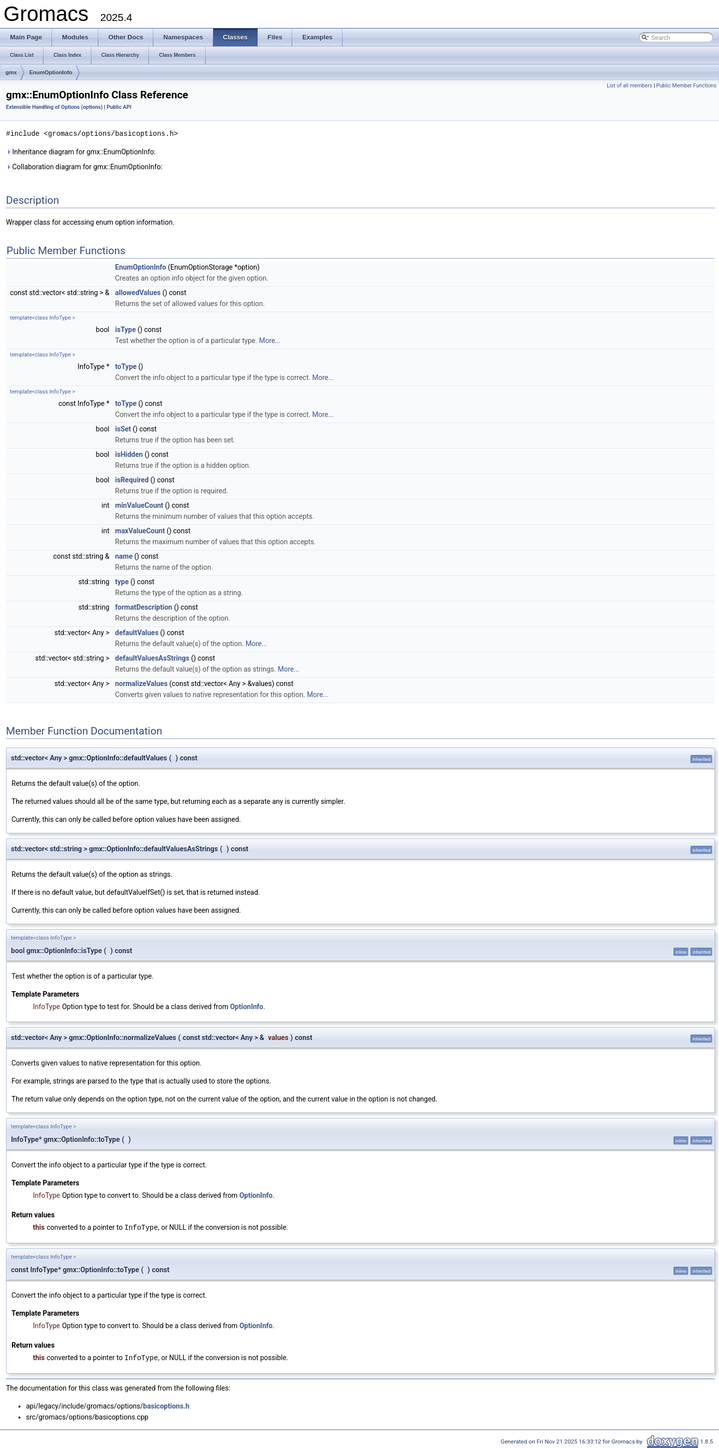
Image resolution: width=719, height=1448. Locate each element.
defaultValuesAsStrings (152, 658)
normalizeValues (141, 683)
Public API (118, 107)
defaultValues (137, 632)
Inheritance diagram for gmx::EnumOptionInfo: (81, 151)
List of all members (629, 85)
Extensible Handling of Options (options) (54, 107)
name (124, 556)
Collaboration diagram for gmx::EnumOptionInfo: (84, 166)
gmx (11, 72)
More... (270, 340)
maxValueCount (140, 530)
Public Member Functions (686, 85)
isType (125, 329)
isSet (123, 428)
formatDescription (143, 607)
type (122, 581)
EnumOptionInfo (50, 72)
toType (126, 366)
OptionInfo (247, 1006)
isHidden (129, 454)
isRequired (132, 479)
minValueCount (139, 505)
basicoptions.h (166, 1405)
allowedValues (138, 292)
